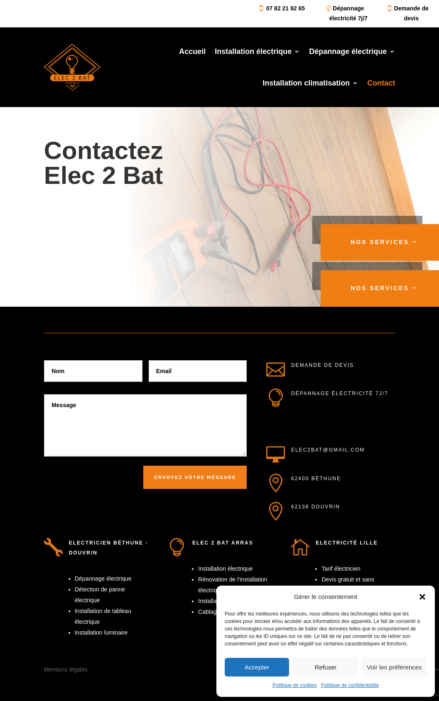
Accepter (257, 667)
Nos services (381, 242)
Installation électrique (253, 51)
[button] (422, 597)
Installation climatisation (306, 83)
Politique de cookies (294, 685)
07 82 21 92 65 (285, 8)
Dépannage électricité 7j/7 (348, 13)
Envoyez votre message (187, 468)
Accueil (192, 51)
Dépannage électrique (348, 51)
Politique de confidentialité (350, 685)
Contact (381, 83)
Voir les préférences (394, 667)
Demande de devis (411, 13)
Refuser (326, 667)
